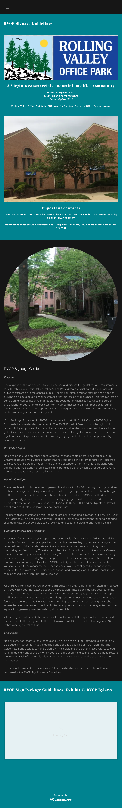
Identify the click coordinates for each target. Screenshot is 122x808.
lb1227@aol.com (66, 217)
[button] (17, 7)
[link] (61, 730)
